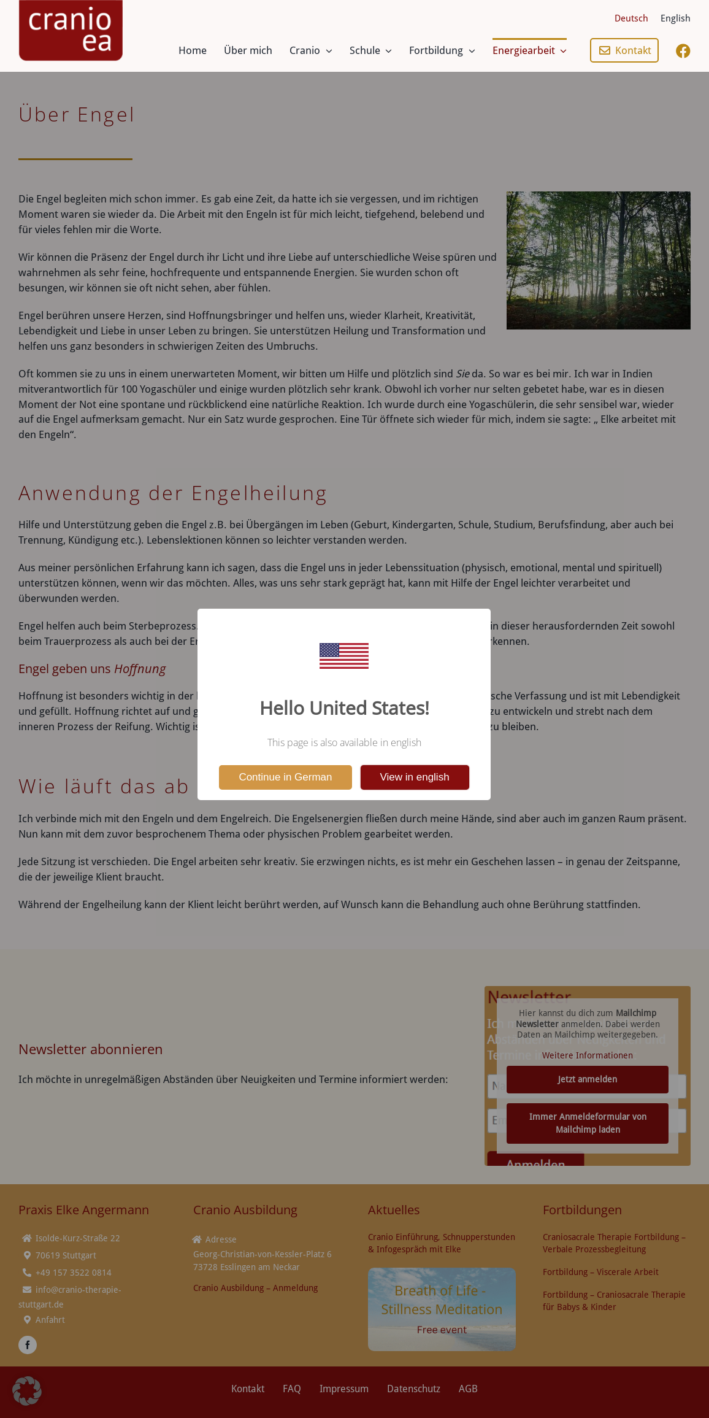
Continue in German (285, 777)
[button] (27, 1391)
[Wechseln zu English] (676, 18)
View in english (415, 777)
